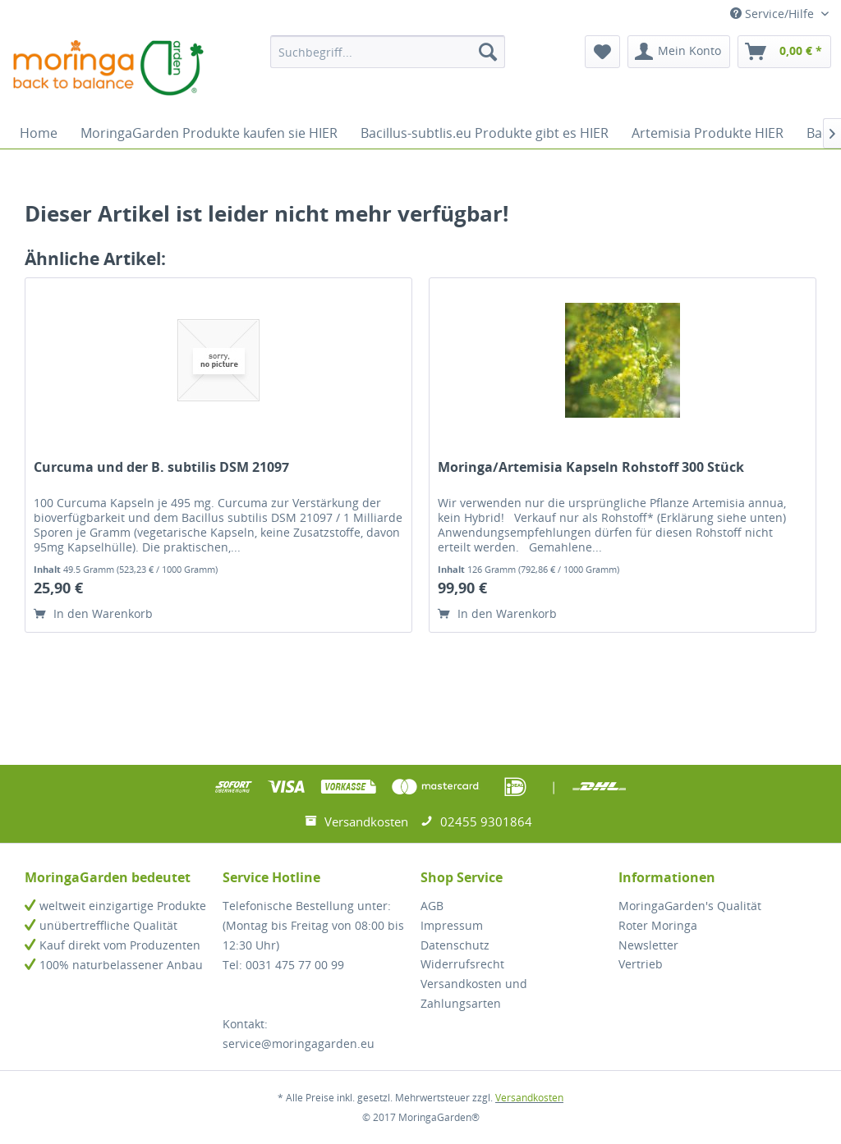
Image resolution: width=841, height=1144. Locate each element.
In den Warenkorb (93, 613)
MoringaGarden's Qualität (689, 905)
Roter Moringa (657, 925)
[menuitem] (388, 51)
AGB (431, 905)
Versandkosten (529, 1098)
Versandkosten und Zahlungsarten (473, 993)
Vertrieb (640, 964)
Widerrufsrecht (462, 964)
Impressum (451, 925)
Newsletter (648, 945)
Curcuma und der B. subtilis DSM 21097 (161, 467)
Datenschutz (454, 945)
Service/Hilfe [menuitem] (773, 13)
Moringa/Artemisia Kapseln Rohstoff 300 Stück (591, 467)
